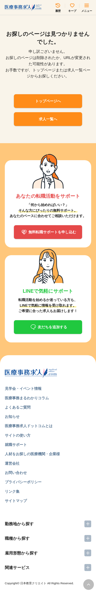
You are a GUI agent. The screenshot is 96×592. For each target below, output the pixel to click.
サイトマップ (16, 501)
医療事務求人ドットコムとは (29, 426)
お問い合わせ (16, 473)
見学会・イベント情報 (23, 389)
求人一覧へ (48, 119)
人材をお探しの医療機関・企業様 (32, 454)
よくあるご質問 (18, 407)
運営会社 (12, 463)
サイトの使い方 (18, 435)
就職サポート (16, 445)
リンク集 (12, 491)
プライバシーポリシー (23, 482)
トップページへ (48, 101)
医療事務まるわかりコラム (27, 398)
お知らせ (12, 417)
